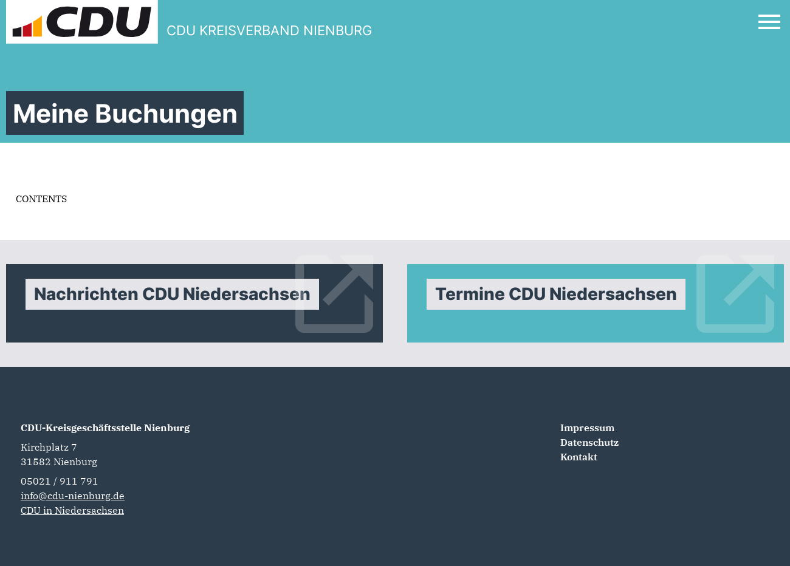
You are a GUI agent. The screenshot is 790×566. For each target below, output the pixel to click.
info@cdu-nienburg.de (73, 495)
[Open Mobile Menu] (769, 21)
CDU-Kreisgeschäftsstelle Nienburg (105, 427)
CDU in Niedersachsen (72, 510)
